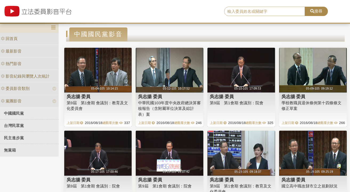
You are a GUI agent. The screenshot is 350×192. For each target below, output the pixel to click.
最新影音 (11, 51)
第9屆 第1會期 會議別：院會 (236, 103)
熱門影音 (11, 63)
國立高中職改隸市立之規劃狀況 (309, 186)
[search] (264, 11)
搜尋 (316, 11)
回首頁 (9, 38)
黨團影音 (11, 101)
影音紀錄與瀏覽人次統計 (25, 76)
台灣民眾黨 (14, 125)
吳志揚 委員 (79, 96)
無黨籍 (10, 150)
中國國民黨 (14, 113)
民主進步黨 (14, 137)
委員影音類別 (15, 88)
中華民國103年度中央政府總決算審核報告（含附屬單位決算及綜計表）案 (169, 109)
